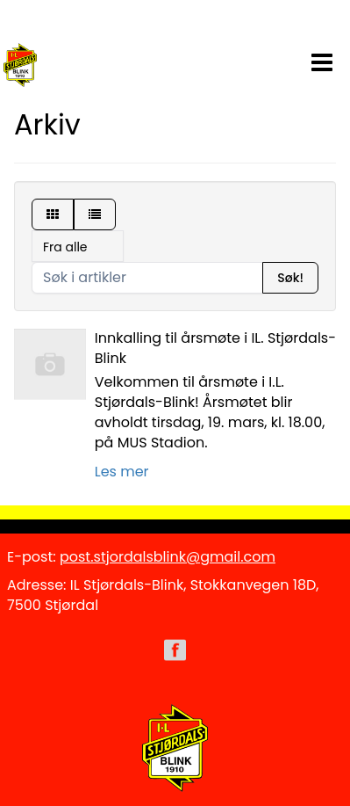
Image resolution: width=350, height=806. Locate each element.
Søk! (290, 278)
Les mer (122, 471)
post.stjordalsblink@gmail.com (167, 557)
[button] (321, 59)
